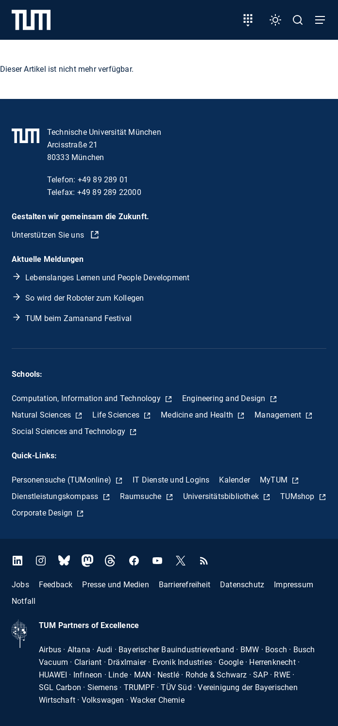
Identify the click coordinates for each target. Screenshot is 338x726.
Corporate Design (43, 512)
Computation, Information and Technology (87, 398)
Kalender (234, 479)
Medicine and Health (198, 414)
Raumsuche (142, 496)
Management (278, 414)
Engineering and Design (225, 398)
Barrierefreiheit (184, 584)
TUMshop (298, 496)
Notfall (23, 601)
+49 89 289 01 (103, 179)
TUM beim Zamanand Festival (78, 318)
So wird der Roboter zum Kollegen (84, 298)
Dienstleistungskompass (56, 496)
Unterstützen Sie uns (49, 235)
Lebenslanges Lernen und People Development (107, 277)
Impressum (293, 584)
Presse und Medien (115, 584)
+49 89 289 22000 (109, 192)
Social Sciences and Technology (69, 431)
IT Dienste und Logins (171, 479)
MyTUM (274, 479)
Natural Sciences (42, 414)
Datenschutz (242, 584)
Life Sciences (116, 414)
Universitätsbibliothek (222, 496)
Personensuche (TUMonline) (62, 479)
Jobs (20, 584)
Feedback (56, 584)
